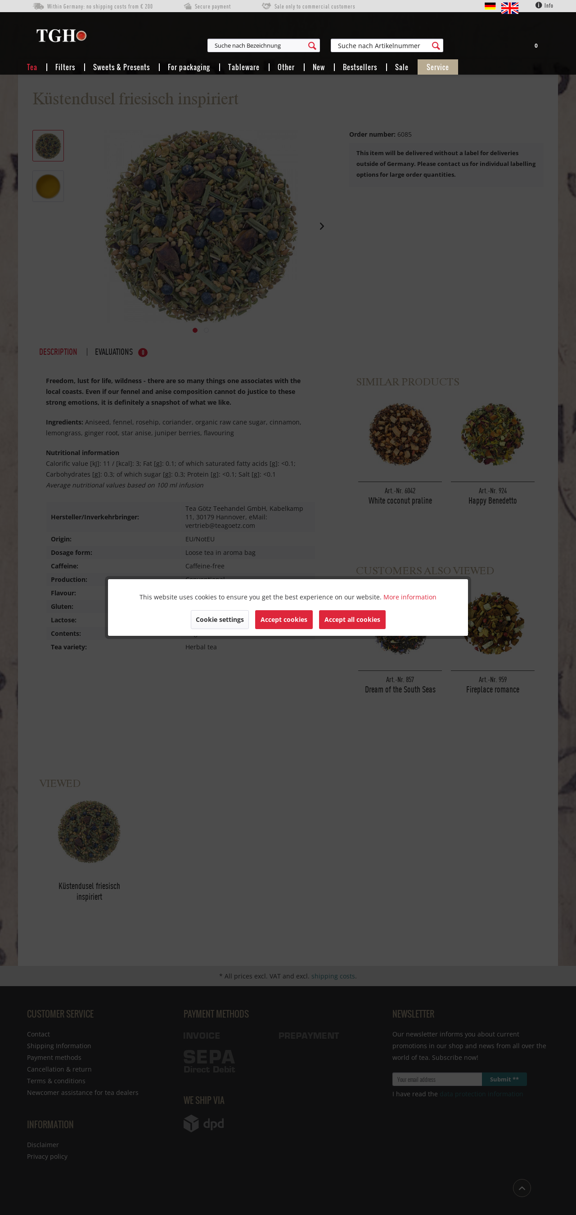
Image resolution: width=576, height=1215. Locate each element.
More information (409, 597)
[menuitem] (308, 45)
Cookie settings (220, 619)
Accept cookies (284, 619)
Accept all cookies (352, 619)
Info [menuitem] (545, 5)
